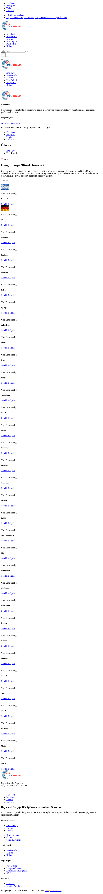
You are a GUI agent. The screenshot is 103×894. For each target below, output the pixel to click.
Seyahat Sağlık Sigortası (16, 871)
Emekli (9, 830)
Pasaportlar (11, 44)
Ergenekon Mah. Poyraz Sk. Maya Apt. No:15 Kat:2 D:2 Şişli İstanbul (36, 17)
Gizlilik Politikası (14, 886)
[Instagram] (10, 6)
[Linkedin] (10, 10)
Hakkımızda (11, 36)
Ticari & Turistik (13, 840)
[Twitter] (9, 8)
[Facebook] (10, 3)
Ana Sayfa (10, 34)
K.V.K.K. (10, 883)
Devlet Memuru (13, 835)
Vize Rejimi (11, 41)
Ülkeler (9, 39)
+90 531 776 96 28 (9, 790)
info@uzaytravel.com (15, 15)
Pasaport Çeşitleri (14, 868)
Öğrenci (9, 837)
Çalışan (9, 828)
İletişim (9, 46)
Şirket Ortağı (12, 825)
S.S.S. (9, 873)
